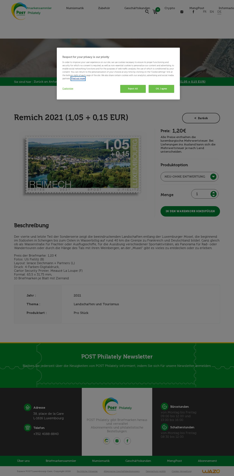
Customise (67, 88)
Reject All (133, 88)
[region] (118, 73)
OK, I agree (161, 88)
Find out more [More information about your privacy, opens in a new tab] (78, 78)
